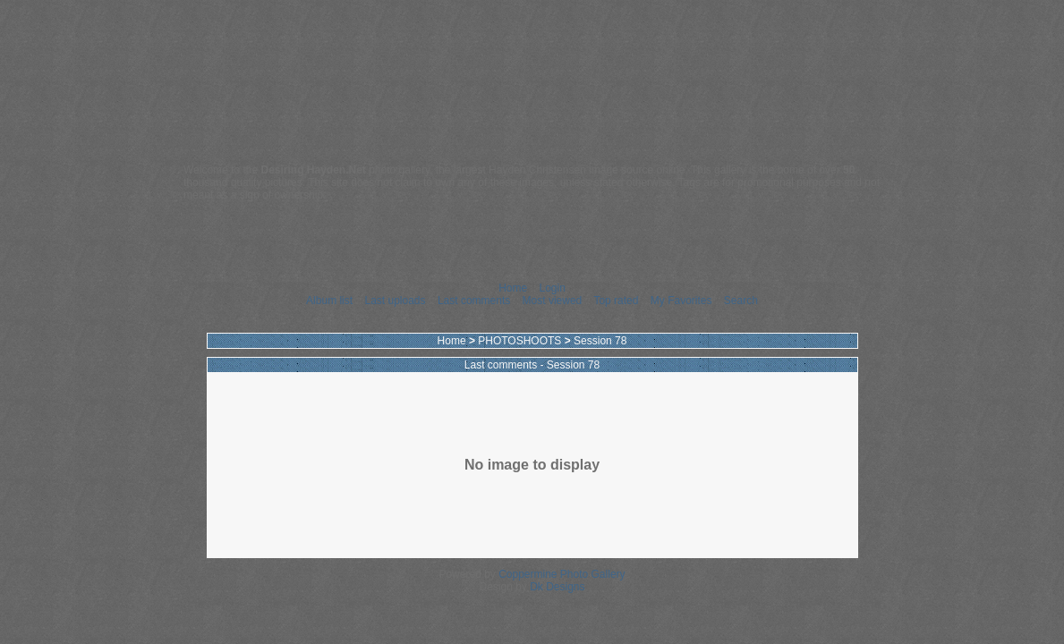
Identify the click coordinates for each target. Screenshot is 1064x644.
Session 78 (600, 341)
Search (741, 300)
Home (512, 288)
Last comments (474, 300)
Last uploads (394, 300)
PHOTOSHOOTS (519, 341)
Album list (329, 300)
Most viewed (553, 300)
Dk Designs (557, 586)
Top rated (615, 300)
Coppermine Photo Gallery (561, 574)
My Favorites (681, 300)
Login (552, 288)
